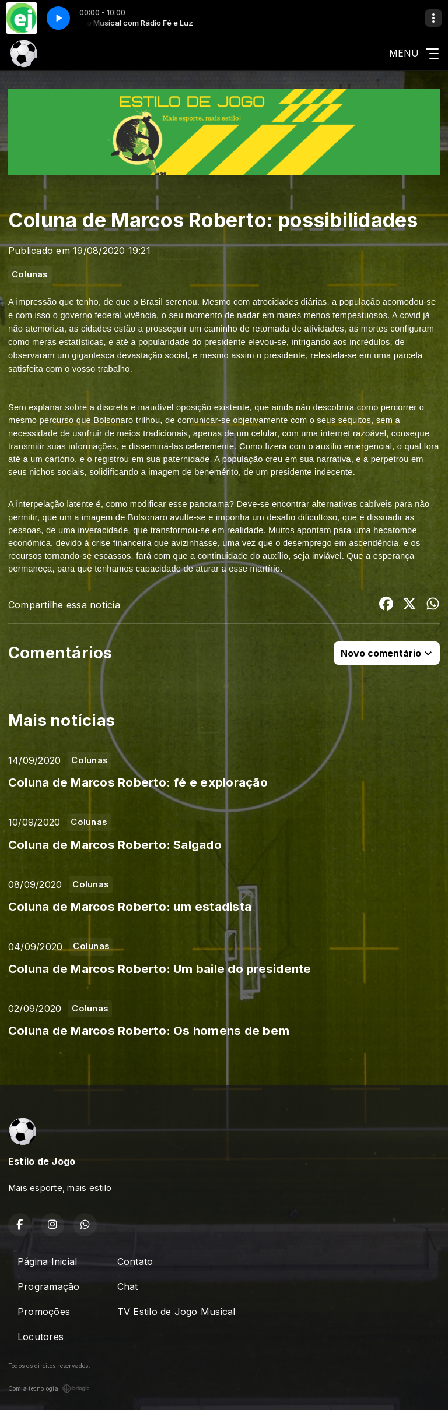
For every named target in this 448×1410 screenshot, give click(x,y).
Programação (49, 1286)
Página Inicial (47, 1261)
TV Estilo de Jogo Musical (176, 1311)
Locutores (41, 1336)
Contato (135, 1261)
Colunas (30, 274)
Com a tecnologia (49, 1388)
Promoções (44, 1311)
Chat (127, 1286)
